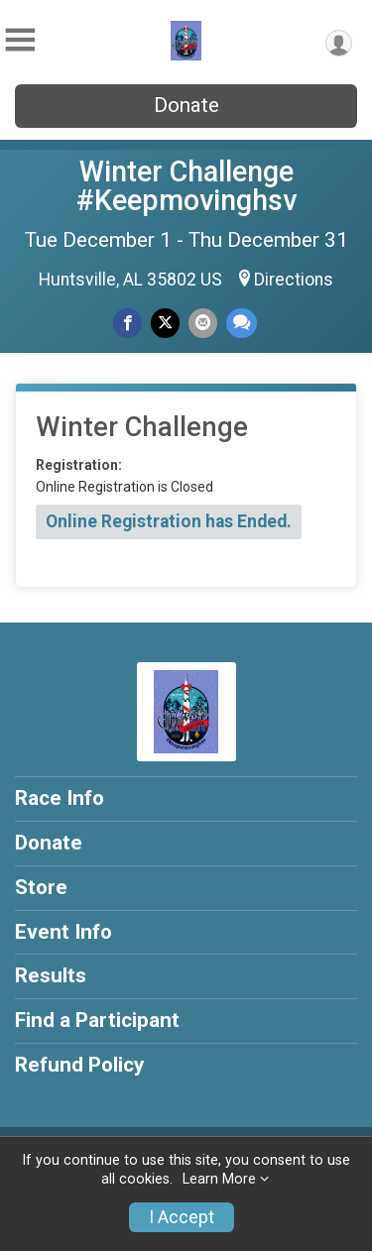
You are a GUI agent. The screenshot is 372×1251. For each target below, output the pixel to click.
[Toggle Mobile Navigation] (20, 40)
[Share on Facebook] (127, 322)
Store (41, 887)
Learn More (219, 1179)
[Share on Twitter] (165, 322)
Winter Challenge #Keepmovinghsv (186, 186)
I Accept (181, 1217)
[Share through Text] (241, 322)
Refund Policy (79, 1065)
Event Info (63, 932)
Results (50, 975)
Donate (186, 105)
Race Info (59, 798)
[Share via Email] (202, 322)
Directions (293, 279)
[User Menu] (338, 43)
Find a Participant (97, 1020)
